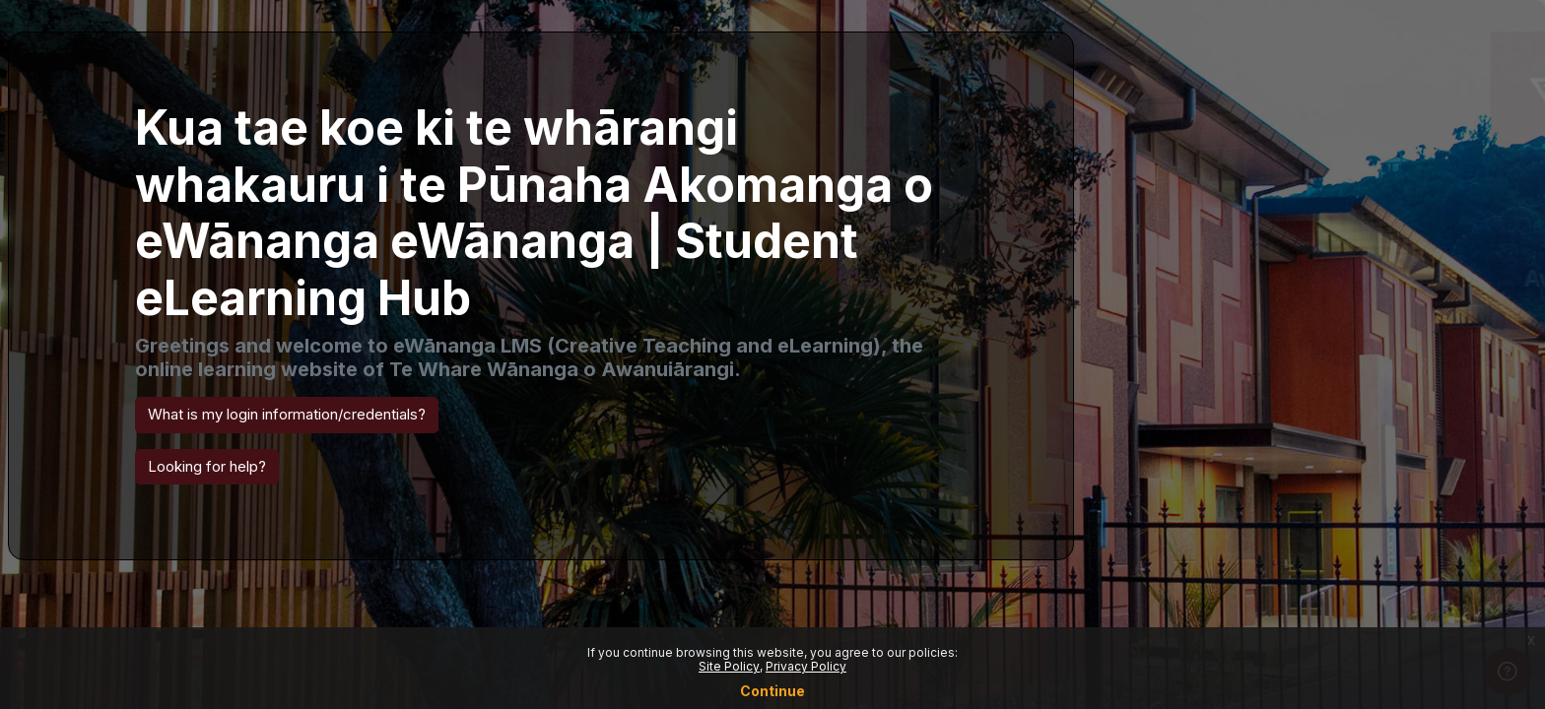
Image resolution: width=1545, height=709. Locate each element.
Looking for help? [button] (207, 466)
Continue (772, 690)
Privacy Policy (806, 666)
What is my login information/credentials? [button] (287, 414)
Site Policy (729, 666)
